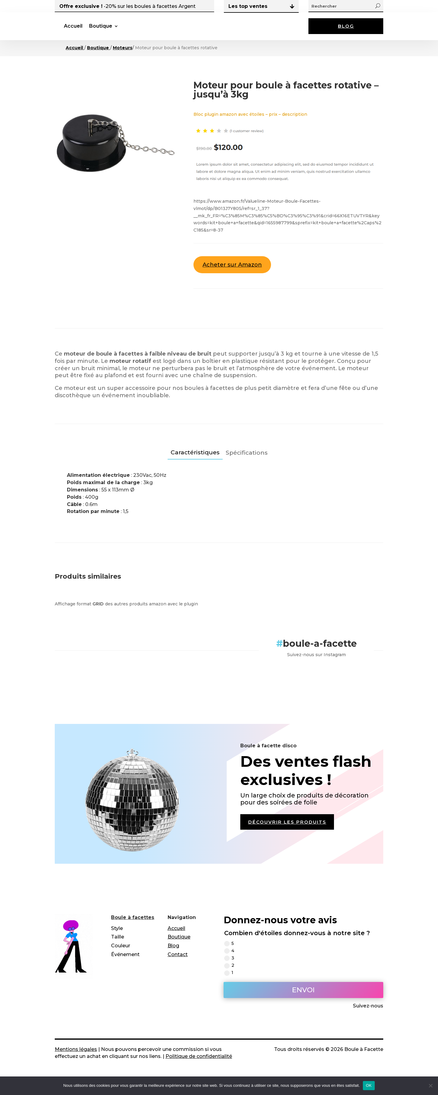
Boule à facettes (132, 925)
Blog (345, 30)
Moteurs (122, 55)
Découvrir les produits (290, 830)
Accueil (122, 30)
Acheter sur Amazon (232, 272)
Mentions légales (76, 1056)
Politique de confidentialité (198, 1063)
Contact (178, 962)
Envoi (303, 997)
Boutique (149, 30)
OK (369, 1085)
